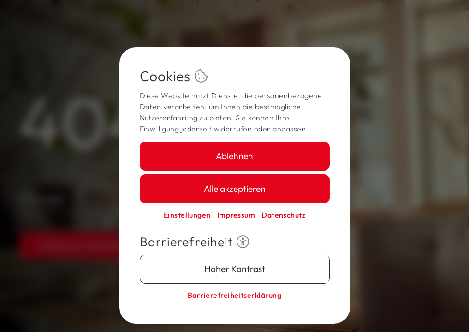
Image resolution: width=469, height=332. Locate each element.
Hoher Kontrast (234, 268)
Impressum (236, 214)
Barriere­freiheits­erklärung (234, 295)
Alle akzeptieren (235, 188)
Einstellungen (187, 214)
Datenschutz (283, 214)
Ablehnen (234, 155)
